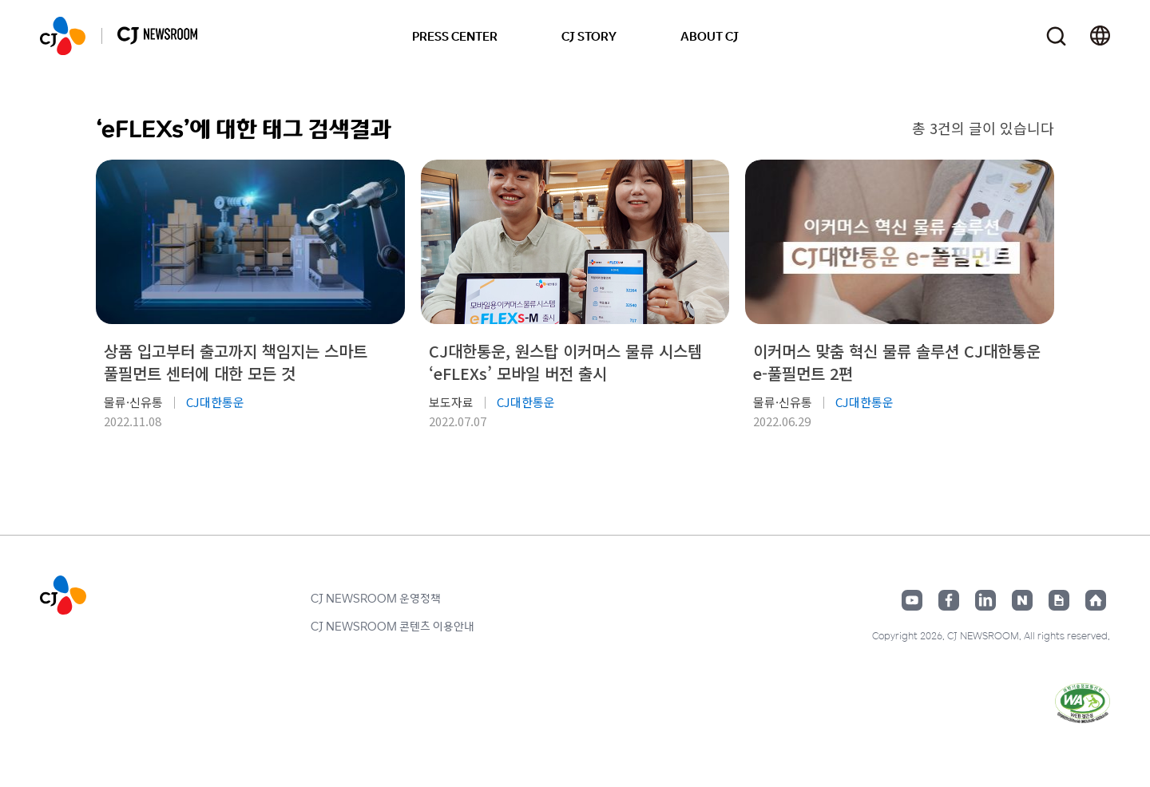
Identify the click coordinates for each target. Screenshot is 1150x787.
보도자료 (451, 402)
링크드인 (985, 600)
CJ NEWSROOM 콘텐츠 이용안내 (392, 626)
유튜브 (912, 600)
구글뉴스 (1059, 600)
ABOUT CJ (709, 36)
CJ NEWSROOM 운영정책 (376, 598)
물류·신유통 (133, 402)
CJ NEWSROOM (62, 36)
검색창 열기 (1056, 36)
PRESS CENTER (455, 36)
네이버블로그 (1022, 600)
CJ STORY (589, 36)
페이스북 (948, 600)
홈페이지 (1095, 600)
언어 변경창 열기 (1100, 36)
